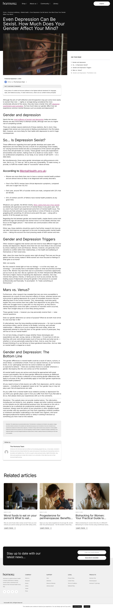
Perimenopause (93, 580)
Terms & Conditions (72, 583)
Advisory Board (50, 586)
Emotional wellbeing (13, 12)
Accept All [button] (87, 606)
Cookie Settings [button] (77, 606)
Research (27, 580)
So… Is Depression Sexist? (80, 65)
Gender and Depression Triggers (82, 67)
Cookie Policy (71, 580)
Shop (24, 3)
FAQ (48, 578)
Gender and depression (79, 62)
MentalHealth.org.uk (33, 170)
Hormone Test (92, 578)
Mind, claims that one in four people (46, 205)
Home (4, 12)
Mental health (25, 12)
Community (45, 3)
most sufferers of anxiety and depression (29, 119)
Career (26, 588)
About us (34, 3)
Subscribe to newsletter (92, 558)
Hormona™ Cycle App (94, 583)
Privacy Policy (71, 578)
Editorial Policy (71, 586)
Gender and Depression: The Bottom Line (84, 73)
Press (26, 591)
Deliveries (49, 580)
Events (26, 583)
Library (55, 4)
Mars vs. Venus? (77, 70)
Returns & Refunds (51, 583)
